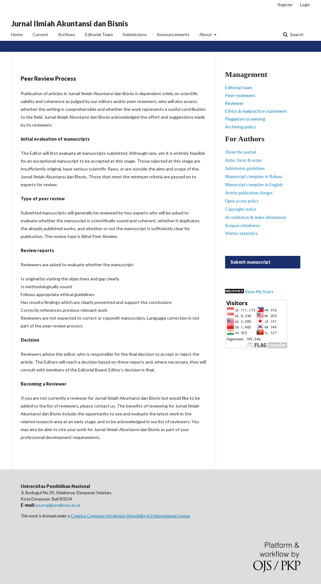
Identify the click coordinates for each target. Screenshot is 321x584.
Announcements (173, 34)
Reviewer (234, 103)
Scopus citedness (242, 225)
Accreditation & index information (255, 217)
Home (17, 34)
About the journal (240, 152)
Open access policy (242, 201)
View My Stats (259, 291)
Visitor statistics (241, 233)
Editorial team (238, 87)
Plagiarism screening (245, 119)
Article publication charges (248, 193)
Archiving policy (240, 126)
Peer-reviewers (240, 95)
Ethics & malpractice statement (256, 111)
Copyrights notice (240, 209)
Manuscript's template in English (254, 184)
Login (305, 4)
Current (40, 34)
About (206, 34)
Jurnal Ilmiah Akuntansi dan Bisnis (69, 23)
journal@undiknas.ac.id (58, 505)
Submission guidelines (245, 168)
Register (285, 4)
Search (296, 34)
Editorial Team (99, 34)
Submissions (135, 34)
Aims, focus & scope (243, 160)
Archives (66, 34)
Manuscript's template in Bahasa (253, 176)
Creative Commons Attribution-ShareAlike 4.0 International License (130, 515)
